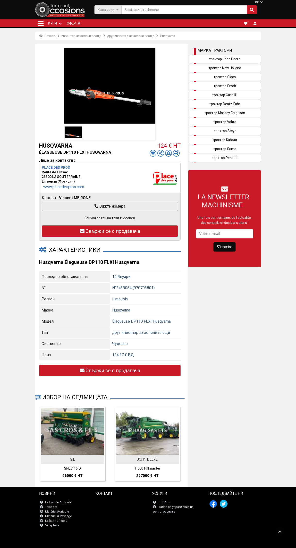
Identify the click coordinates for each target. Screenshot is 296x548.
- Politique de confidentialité (165, 542)
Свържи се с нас (110, 502)
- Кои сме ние (195, 542)
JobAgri (164, 502)
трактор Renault (224, 158)
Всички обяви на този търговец (110, 218)
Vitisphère (52, 525)
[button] (40, 23)
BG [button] (257, 2)
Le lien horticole (56, 521)
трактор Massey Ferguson (224, 113)
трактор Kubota (224, 140)
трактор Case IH (224, 95)
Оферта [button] (73, 23)
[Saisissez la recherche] (184, 9)
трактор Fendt (225, 86)
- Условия (139, 542)
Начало (47, 36)
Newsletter (106, 507)
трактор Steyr (225, 131)
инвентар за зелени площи (81, 36)
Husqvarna (167, 36)
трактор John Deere (224, 59)
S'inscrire (224, 246)
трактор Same (224, 149)
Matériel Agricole (57, 511)
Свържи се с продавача (110, 231)
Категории (108, 10)
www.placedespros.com (63, 187)
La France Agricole (58, 502)
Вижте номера (109, 206)
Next (174, 430)
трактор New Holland (225, 68)
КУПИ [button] (52, 23)
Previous (45, 430)
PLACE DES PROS (56, 167)
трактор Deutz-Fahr (224, 104)
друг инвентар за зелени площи (130, 36)
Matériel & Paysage (58, 516)
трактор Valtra (224, 122)
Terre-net (51, 507)
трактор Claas (225, 77)
